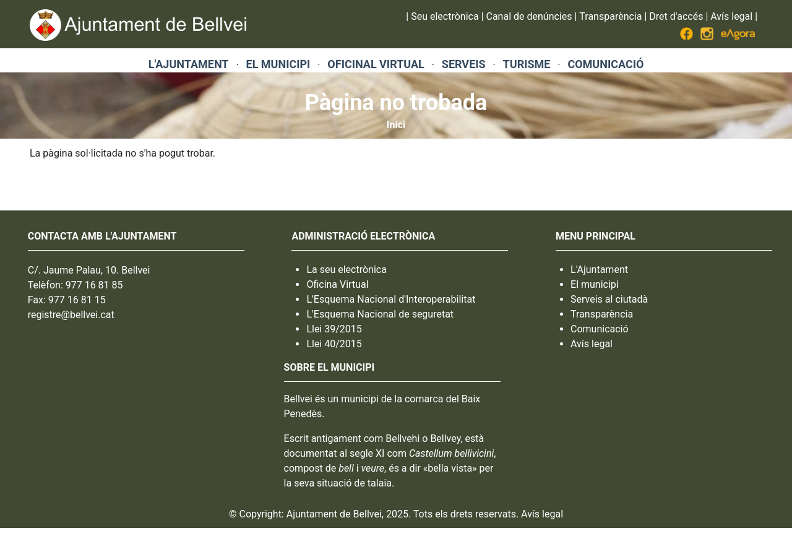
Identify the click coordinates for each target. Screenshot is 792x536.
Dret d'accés (676, 16)
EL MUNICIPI (278, 64)
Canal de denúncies (529, 16)
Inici (396, 125)
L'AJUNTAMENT (188, 64)
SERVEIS (464, 64)
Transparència (610, 16)
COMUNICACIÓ (605, 64)
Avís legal (731, 16)
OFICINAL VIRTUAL (375, 64)
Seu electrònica (444, 16)
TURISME (527, 64)
